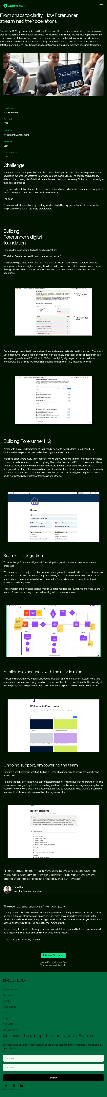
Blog (5, 1018)
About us (7, 1013)
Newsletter (8, 1024)
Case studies (9, 1007)
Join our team (10, 1030)
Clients (6, 1001)
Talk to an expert (11, 990)
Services (7, 995)
